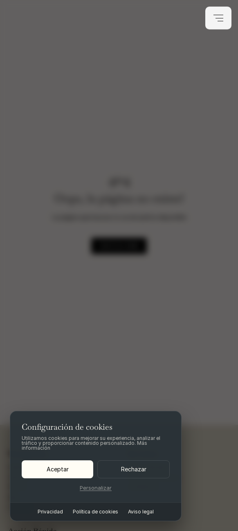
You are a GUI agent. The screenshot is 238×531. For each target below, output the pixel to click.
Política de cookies (95, 511)
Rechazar (133, 469)
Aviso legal (141, 511)
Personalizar (96, 488)
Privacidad (50, 511)
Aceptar (58, 469)
